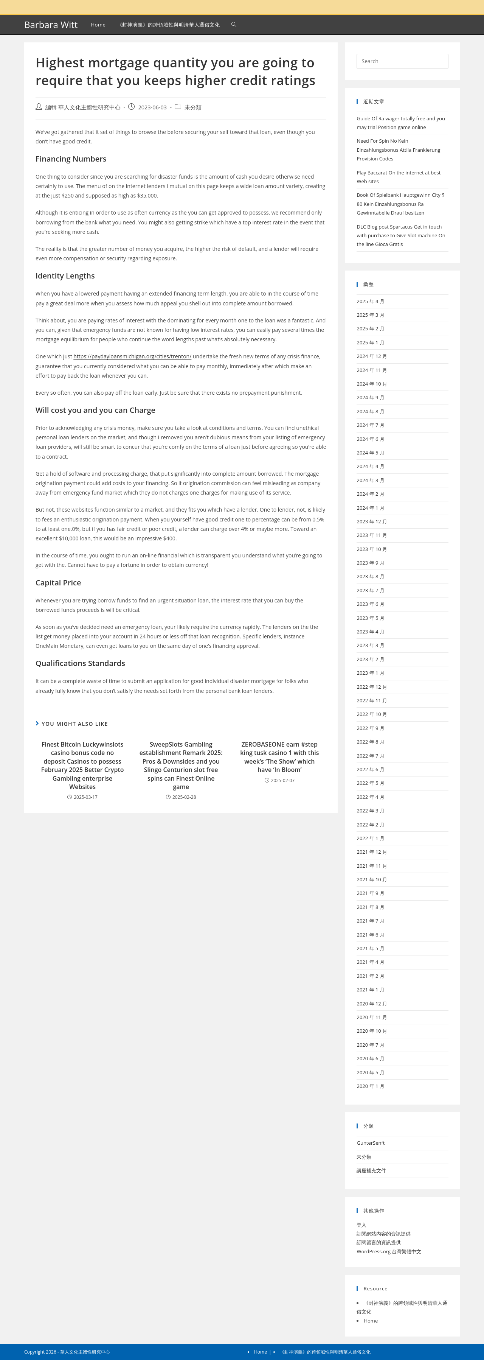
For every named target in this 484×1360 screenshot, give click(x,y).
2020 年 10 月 (372, 1030)
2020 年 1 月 (370, 1086)
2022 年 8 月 (370, 741)
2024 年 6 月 (370, 439)
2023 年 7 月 (370, 590)
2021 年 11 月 (372, 865)
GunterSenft (371, 1142)
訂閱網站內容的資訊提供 (384, 1233)
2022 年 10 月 (372, 714)
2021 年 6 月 (370, 934)
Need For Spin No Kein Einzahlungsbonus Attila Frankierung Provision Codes (398, 149)
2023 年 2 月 (370, 659)
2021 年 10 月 (372, 879)
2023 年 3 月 (370, 645)
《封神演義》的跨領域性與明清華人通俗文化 (325, 1352)
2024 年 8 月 (370, 411)
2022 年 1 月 (370, 838)
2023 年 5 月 (370, 618)
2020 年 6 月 (370, 1058)
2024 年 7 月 (370, 425)
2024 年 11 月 (372, 370)
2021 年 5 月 (370, 948)
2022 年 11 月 (372, 700)
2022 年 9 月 (370, 728)
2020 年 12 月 (372, 1003)
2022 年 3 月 (370, 810)
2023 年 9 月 (370, 562)
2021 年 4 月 (370, 962)
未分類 (193, 107)
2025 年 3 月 (370, 314)
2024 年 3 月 (370, 480)
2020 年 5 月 (370, 1072)
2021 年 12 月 (372, 851)
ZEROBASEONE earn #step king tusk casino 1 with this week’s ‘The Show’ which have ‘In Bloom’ (279, 757)
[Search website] (234, 24)
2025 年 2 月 (370, 328)
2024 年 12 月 (372, 356)
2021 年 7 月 (370, 920)
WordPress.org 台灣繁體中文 (389, 1251)
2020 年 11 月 (372, 1017)
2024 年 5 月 (370, 452)
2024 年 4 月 (370, 466)
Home (371, 1320)
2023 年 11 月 (372, 535)
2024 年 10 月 (372, 383)
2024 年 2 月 (370, 493)
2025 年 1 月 (370, 342)
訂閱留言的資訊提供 (379, 1242)
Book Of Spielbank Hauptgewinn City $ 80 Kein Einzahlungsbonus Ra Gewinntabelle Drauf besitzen (400, 203)
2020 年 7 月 (370, 1044)
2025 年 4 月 (370, 301)
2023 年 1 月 (370, 672)
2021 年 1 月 (370, 989)
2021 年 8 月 (370, 907)
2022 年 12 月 (372, 686)
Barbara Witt (51, 24)
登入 (361, 1225)
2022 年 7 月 (370, 755)
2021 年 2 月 (370, 976)
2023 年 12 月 (372, 521)
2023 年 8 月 (370, 576)
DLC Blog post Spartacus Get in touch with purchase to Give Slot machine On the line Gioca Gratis (401, 235)
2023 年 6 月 (370, 604)
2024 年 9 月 (370, 397)
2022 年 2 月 (370, 824)
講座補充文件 (371, 1170)
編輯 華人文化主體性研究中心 (83, 107)
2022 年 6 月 (370, 769)
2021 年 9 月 (370, 893)
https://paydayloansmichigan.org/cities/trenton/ (132, 356)
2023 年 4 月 (370, 631)
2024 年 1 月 (370, 507)
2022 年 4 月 (370, 797)
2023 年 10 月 (372, 549)
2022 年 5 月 (370, 783)
